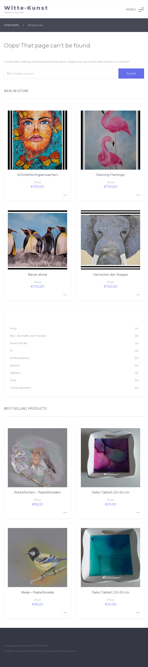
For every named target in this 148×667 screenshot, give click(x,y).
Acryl (13, 328)
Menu (135, 10)
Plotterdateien (19, 358)
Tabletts (15, 373)
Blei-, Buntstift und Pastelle (28, 335)
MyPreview (68, 651)
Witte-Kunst (26, 8)
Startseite (11, 25)
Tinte (13, 380)
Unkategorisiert (20, 387)
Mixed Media (18, 343)
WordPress (40, 645)
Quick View (64, 194)
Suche (131, 73)
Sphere (15, 365)
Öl (11, 350)
